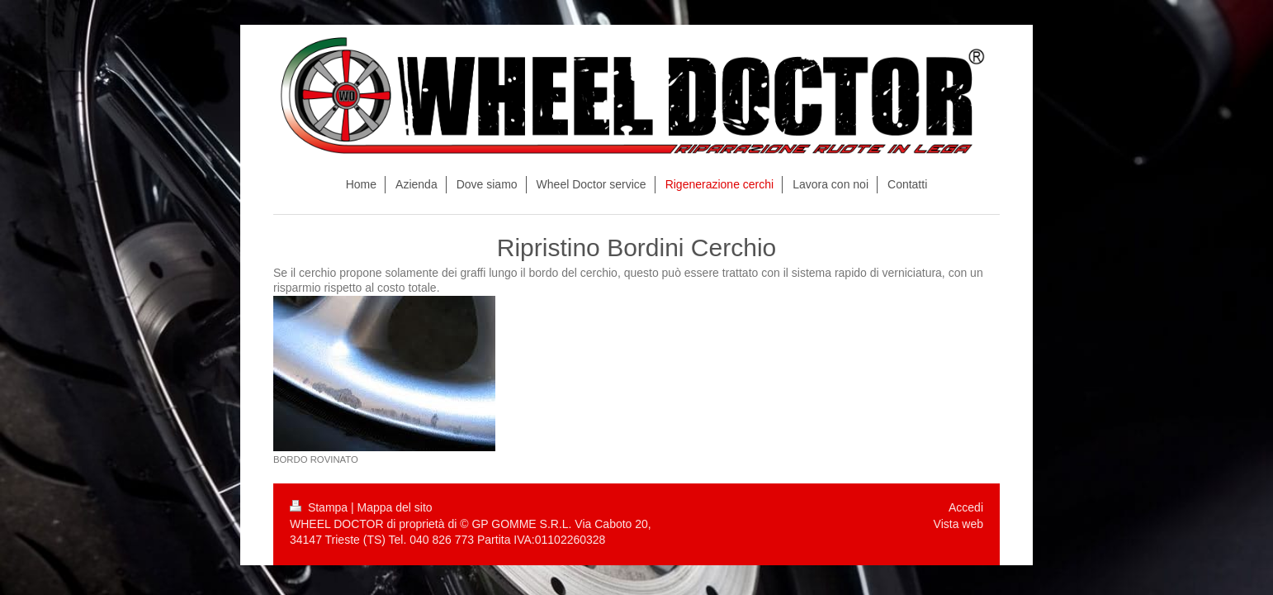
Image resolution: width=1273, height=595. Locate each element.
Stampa (320, 507)
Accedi (966, 507)
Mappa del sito (395, 507)
